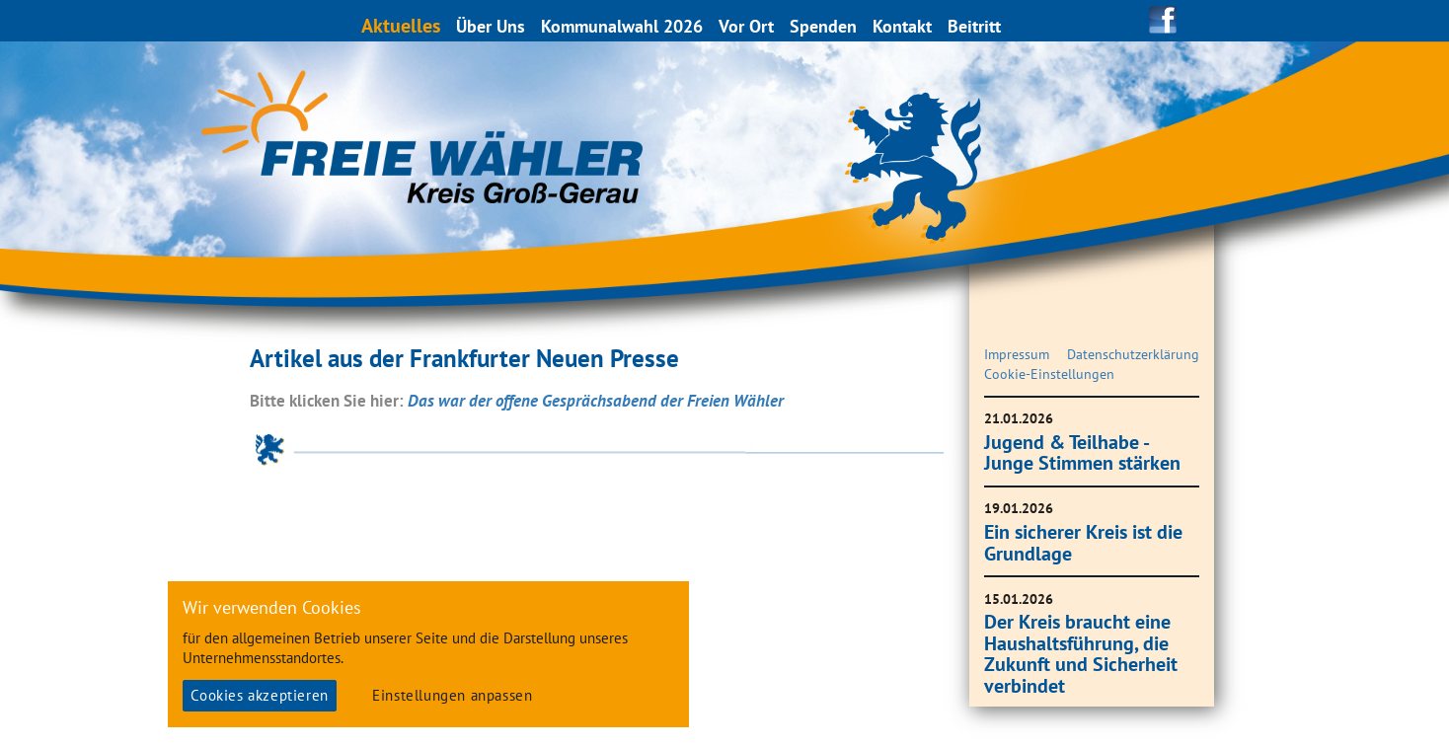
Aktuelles (401, 25)
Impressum (1016, 354)
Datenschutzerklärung (1133, 354)
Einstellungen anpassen (452, 695)
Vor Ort (747, 26)
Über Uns (491, 26)
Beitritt (975, 26)
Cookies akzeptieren (259, 695)
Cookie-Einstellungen (1049, 374)
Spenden (824, 26)
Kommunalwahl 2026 (623, 26)
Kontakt (903, 26)
